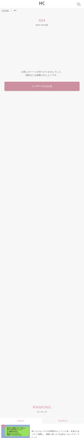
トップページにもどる (42, 86)
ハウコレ (5, 10)
